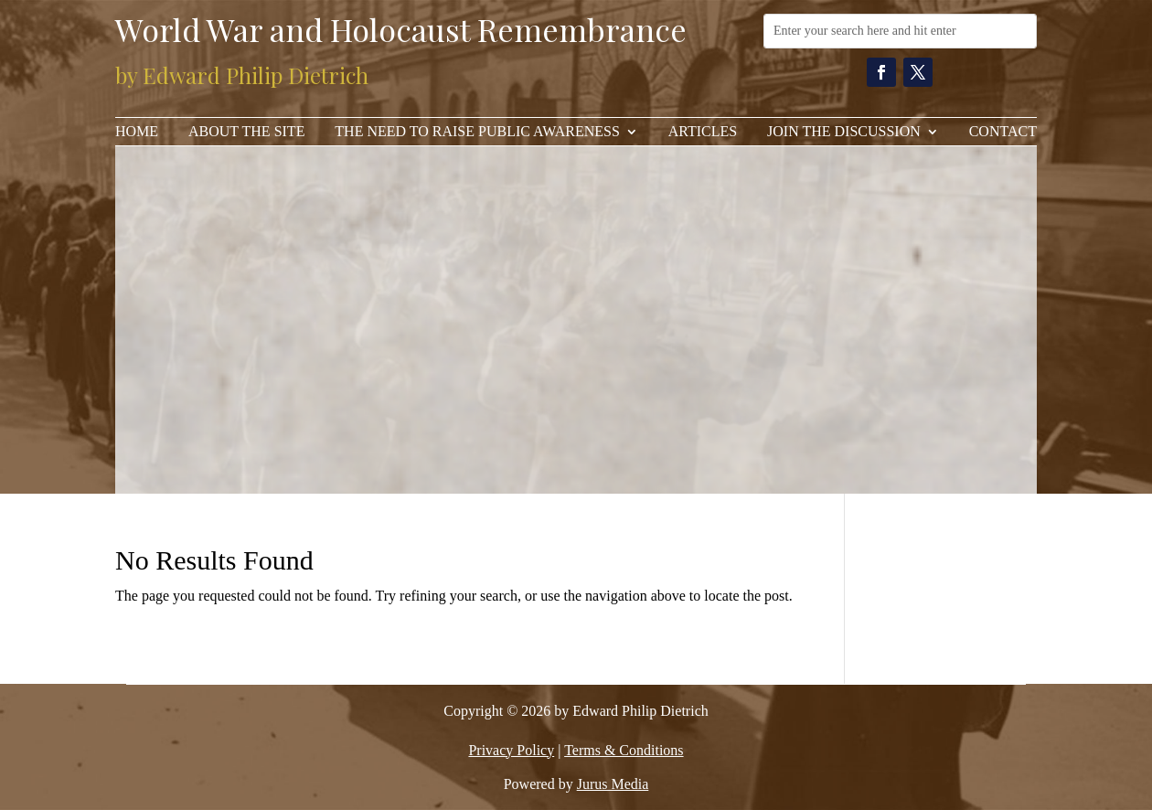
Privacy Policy (511, 750)
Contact (1003, 132)
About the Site (246, 132)
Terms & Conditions (623, 750)
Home (136, 132)
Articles (702, 132)
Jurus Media (613, 784)
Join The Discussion (844, 132)
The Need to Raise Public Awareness (477, 132)
